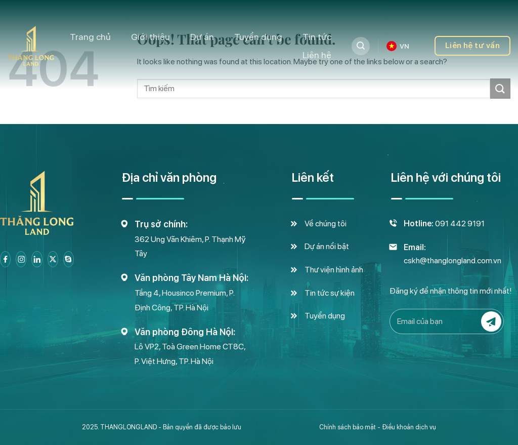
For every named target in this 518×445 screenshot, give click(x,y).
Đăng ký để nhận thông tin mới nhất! (451, 291)
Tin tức (317, 36)
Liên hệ (317, 55)
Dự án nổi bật (327, 246)
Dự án (202, 36)
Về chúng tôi (326, 223)
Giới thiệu (150, 36)
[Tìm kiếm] (361, 46)
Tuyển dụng (258, 36)
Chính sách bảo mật (347, 427)
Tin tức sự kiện (330, 293)
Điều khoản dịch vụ (409, 427)
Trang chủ (90, 36)
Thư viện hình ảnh (334, 269)
